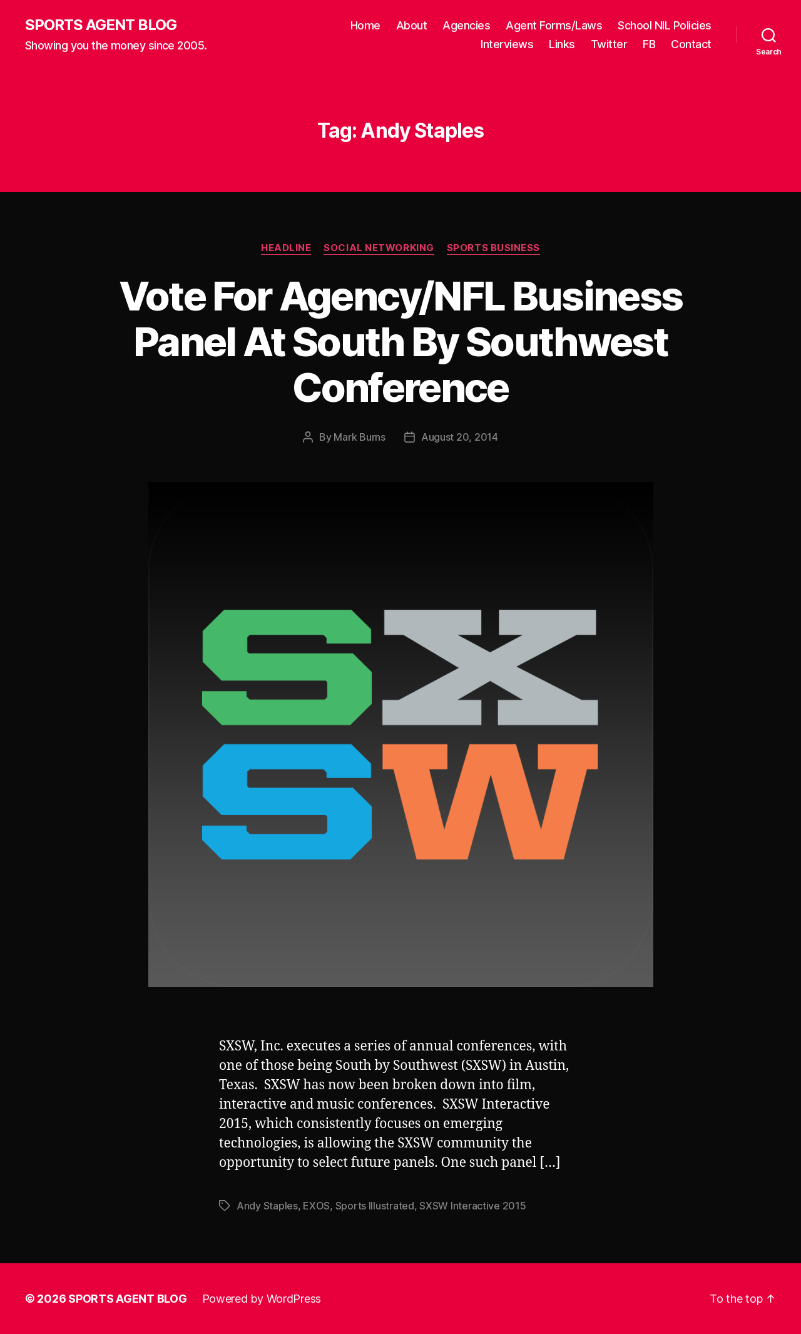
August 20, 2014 (459, 437)
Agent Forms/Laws (554, 25)
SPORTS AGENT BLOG (100, 25)
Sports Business (493, 248)
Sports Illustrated (374, 1205)
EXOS (316, 1205)
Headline (286, 248)
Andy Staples (267, 1205)
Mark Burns (359, 437)
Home (365, 25)
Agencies (466, 25)
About (411, 25)
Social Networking (379, 248)
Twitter (609, 44)
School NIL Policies (665, 25)
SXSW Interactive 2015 (472, 1205)
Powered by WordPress (262, 1298)
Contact (691, 44)
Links (562, 44)
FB (649, 44)
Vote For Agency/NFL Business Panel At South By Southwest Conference (401, 341)
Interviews (507, 44)
